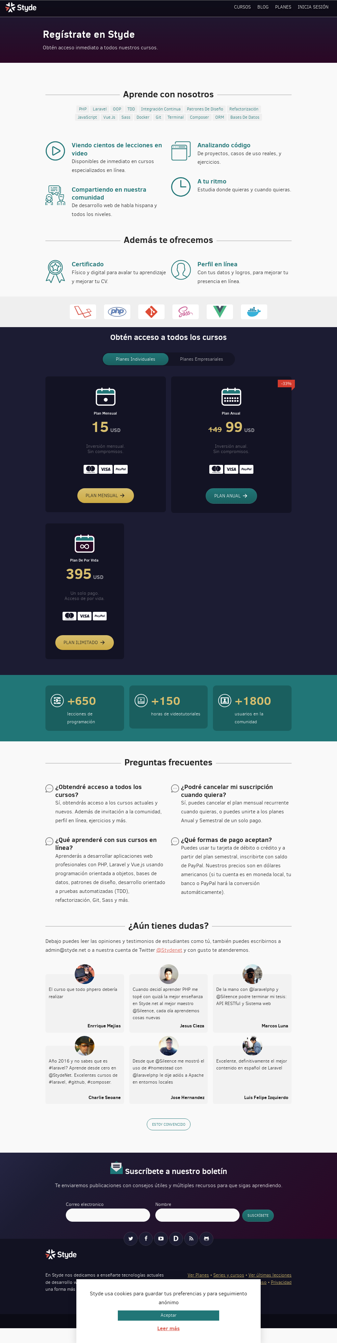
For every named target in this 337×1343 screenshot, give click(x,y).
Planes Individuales (135, 359)
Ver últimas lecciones (270, 1289)
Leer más (168, 1328)
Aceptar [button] (168, 1315)
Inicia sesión (313, 8)
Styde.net (21, 7)
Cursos (245, 8)
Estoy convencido (168, 1139)
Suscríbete (258, 1229)
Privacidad (281, 1297)
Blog (265, 8)
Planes (285, 8)
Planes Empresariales (201, 359)
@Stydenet (169, 965)
